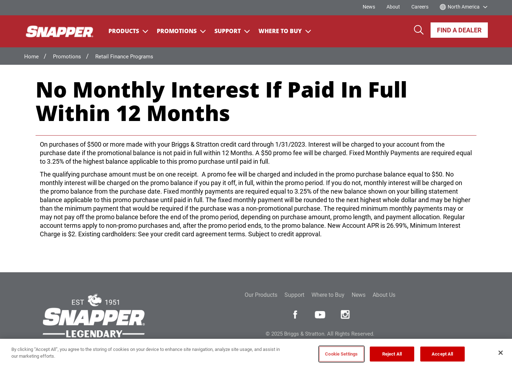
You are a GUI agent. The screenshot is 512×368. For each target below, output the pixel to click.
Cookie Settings (341, 354)
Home (31, 56)
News (369, 7)
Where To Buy (284, 31)
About (393, 7)
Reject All (392, 354)
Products (128, 31)
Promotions (181, 31)
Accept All (442, 354)
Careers (419, 7)
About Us (384, 294)
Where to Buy (328, 294)
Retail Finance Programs (124, 56)
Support (232, 31)
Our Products (261, 294)
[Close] (500, 353)
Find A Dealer (459, 30)
